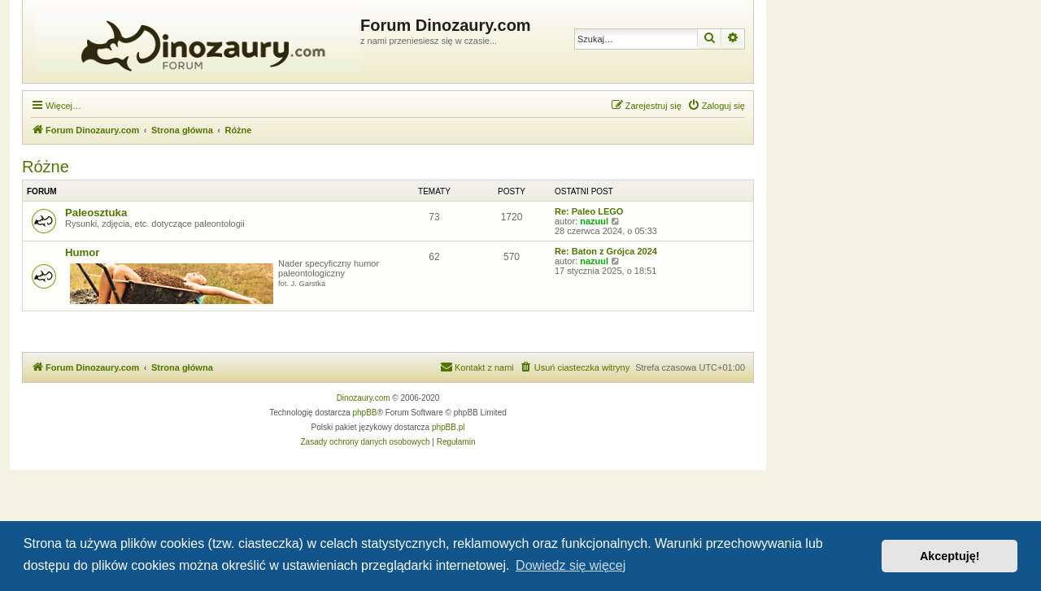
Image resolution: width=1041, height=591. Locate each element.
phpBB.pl (448, 427)
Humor (82, 252)
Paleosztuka (96, 212)
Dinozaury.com (363, 397)
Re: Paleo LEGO (589, 211)
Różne (45, 167)
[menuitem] (716, 105)
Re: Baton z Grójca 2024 (606, 251)
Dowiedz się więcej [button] (570, 565)
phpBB (365, 412)
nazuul (594, 221)
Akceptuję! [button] (950, 556)
